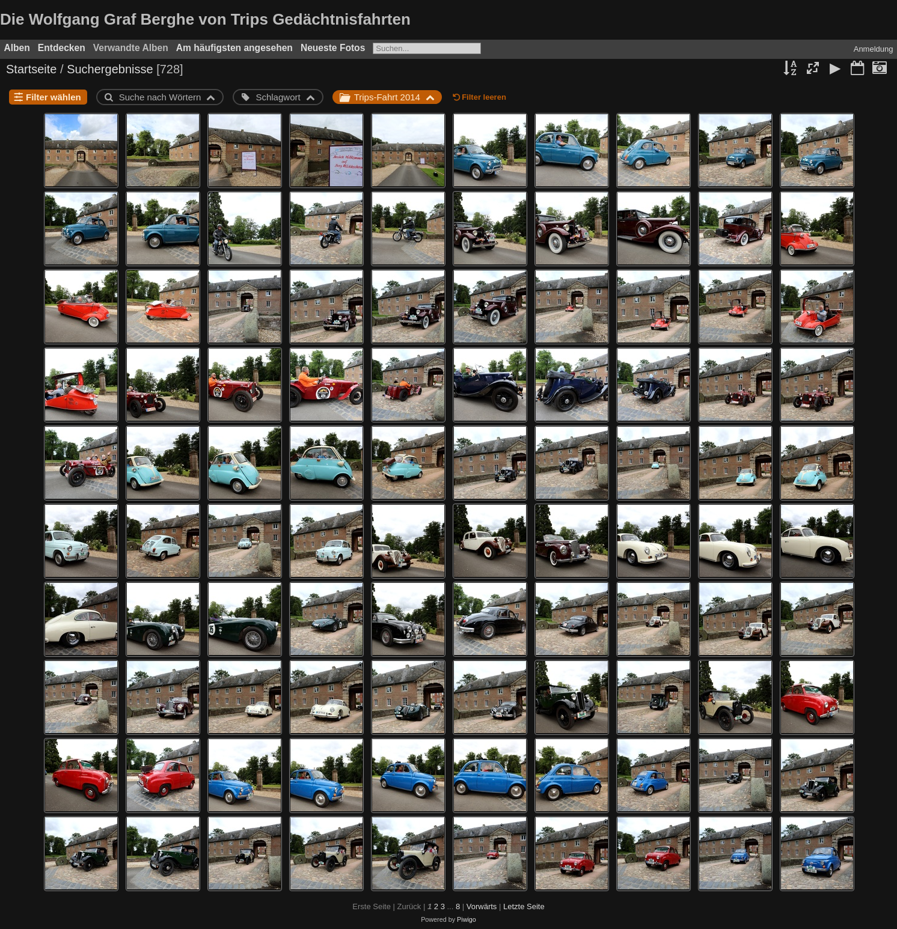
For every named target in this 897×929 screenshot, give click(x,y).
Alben (17, 48)
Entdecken (61, 48)
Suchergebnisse (110, 69)
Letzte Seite (524, 906)
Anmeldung (873, 48)
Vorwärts (482, 906)
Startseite (31, 69)
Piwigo (466, 919)
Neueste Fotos (333, 48)
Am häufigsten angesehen (234, 48)
